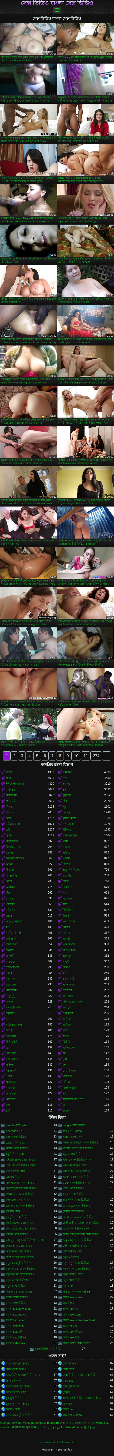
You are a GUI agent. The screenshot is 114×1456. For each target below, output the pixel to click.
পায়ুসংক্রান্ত (12, 841)
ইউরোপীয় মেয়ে (15, 784)
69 (7, 1019)
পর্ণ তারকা (68, 824)
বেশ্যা (9, 881)
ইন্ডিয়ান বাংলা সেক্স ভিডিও (78, 1148)
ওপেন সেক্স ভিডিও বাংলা (77, 1182)
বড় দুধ (66, 784)
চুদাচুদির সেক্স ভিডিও (18, 1217)
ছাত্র (8, 1047)
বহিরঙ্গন (10, 910)
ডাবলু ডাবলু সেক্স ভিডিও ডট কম (25, 1240)
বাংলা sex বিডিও (72, 1331)
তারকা (9, 915)
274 (96, 756)
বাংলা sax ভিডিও (16, 1303)
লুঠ (64, 807)
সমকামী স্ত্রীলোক (15, 858)
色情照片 (89, 1427)
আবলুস (67, 956)
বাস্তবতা (10, 961)
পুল (65, 1093)
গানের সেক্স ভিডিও (73, 1194)
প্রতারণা (67, 1076)
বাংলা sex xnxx (15, 1326)
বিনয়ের (10, 870)
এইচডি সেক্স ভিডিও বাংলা (77, 1159)
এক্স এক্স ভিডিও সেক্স (75, 1165)
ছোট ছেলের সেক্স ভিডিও (20, 1222)
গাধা (8, 778)
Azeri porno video (11, 1422)
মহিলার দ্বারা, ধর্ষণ (73, 1001)
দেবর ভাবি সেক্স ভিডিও (19, 1245)
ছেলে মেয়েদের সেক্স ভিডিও (78, 1217)
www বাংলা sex (15, 1142)
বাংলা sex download (18, 1308)
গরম (65, 841)
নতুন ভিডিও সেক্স (73, 1274)
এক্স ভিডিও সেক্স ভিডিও (76, 1171)
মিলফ (9, 807)
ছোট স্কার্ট (11, 1053)
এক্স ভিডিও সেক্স (15, 1171)
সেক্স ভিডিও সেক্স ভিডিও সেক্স (23, 1375)
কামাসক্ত (11, 887)
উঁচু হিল (10, 1013)
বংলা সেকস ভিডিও (17, 1297)
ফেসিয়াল (11, 938)
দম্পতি (10, 1001)
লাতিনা (67, 1019)
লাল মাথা (11, 944)
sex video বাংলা (15, 1131)
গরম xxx (68, 1380)
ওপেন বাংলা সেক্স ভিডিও (77, 1177)
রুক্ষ (8, 1105)
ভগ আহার (12, 1059)
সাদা (65, 778)
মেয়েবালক (12, 1082)
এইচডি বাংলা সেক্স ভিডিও (21, 1159)
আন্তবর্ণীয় (11, 875)
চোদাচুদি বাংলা (14, 1380)
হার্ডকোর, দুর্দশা (14, 1024)
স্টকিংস (67, 829)
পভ (65, 893)
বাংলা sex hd (70, 1308)
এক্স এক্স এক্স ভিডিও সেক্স (20, 1165)
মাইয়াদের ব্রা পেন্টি (73, 1099)
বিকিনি (66, 1042)
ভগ (65, 789)
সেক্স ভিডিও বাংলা (16, 1392)
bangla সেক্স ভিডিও (74, 1125)
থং (64, 973)
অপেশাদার (68, 898)
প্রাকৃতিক (67, 887)
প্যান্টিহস (10, 1099)
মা (7, 927)
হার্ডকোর (11, 789)
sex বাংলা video (72, 1131)
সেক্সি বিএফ (69, 1363)
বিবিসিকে (68, 910)
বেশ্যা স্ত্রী (67, 990)
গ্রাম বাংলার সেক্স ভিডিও (20, 1205)
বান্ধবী (66, 938)
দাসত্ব (9, 973)
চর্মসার (66, 933)
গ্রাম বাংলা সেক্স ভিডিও (76, 1200)
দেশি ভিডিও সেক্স (72, 1251)
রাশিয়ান (67, 1024)
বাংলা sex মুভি (71, 1337)
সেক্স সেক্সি (68, 1369)
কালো (9, 864)
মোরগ (66, 967)
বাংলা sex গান (71, 1326)
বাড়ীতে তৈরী (13, 933)
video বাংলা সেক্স (73, 1136)
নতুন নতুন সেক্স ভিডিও (76, 1263)
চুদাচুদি (66, 1392)
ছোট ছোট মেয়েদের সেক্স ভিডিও (81, 1222)
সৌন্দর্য (66, 864)
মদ (64, 1053)
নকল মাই (11, 1036)
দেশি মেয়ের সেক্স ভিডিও (20, 1257)
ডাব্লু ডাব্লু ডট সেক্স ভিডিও (77, 1240)
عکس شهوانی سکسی (50, 1427)
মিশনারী (67, 812)
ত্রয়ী (8, 829)
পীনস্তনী (67, 772)
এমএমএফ (68, 984)
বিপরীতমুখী (69, 1087)
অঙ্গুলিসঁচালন (71, 870)
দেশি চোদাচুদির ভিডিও (75, 1245)
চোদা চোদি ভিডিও (16, 1369)
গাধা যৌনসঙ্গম (14, 921)
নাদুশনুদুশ (11, 996)
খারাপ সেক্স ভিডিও (73, 1188)
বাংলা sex (68, 1303)
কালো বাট (68, 979)
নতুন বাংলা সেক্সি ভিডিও (20, 1274)
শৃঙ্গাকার (10, 898)
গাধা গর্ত (11, 1093)
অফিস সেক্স (69, 1047)
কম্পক (9, 1030)
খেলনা (10, 852)
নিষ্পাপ (10, 812)
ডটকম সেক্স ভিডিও (17, 1234)
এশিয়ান (10, 904)
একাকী (66, 858)
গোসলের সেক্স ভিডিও (18, 1200)
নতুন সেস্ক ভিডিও (16, 1286)
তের (8, 818)
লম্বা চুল (67, 1007)
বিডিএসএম (12, 967)
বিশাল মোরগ (13, 847)
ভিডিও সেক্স (13, 1409)
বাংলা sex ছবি (14, 1331)
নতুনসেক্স (68, 1286)
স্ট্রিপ (8, 893)
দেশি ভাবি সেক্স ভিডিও (19, 1251)
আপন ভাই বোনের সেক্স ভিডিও (80, 1142)
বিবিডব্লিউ (12, 1042)
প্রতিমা (66, 1082)
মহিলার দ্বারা (13, 824)
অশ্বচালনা (11, 795)
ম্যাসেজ (10, 1087)
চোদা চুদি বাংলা (71, 1386)
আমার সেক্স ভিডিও (17, 1148)
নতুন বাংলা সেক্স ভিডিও (76, 1268)
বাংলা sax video (72, 1297)
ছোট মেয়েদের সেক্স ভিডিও (21, 1228)
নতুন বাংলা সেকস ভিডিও (20, 1268)
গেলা (9, 1076)
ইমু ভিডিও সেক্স (15, 1154)
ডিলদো (10, 950)
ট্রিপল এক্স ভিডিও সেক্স (76, 1228)
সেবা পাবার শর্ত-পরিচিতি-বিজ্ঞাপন (57, 1442)
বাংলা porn (69, 1409)
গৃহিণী (66, 961)
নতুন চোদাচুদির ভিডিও (19, 1263)
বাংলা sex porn (72, 1314)
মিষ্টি (65, 904)
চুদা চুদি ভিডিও (14, 1398)
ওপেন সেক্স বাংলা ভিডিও (20, 1182)
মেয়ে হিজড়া (70, 1070)
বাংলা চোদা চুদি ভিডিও (19, 1386)
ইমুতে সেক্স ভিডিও (73, 1154)
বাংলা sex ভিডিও (16, 1337)
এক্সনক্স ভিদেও (14, 1177)
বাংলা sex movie (16, 1314)
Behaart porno (74, 1427)
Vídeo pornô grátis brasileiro (41, 1422)
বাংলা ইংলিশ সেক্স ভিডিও (48, 1349)
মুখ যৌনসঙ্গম (13, 1007)
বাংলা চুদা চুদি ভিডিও (18, 1363)
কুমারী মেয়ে (69, 818)
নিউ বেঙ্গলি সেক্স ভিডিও (76, 1291)
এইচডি (66, 852)
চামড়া (66, 881)
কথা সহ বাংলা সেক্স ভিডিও (21, 1188)
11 (86, 756)
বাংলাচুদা (68, 1403)
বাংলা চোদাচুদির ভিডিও (19, 1415)
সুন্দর (9, 835)
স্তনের (66, 1036)
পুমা (65, 1059)
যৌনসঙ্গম (11, 990)
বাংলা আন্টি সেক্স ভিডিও (77, 1343)
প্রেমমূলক (68, 1013)
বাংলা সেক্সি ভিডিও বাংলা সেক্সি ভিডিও (83, 1398)
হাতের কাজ (69, 950)
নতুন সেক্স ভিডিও (73, 1280)
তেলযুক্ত (11, 984)
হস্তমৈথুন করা (70, 835)
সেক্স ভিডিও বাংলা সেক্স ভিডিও (57, 3)
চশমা (65, 1030)
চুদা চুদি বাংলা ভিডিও (18, 1403)
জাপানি (10, 956)
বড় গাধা (10, 979)
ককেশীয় (67, 875)
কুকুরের (67, 795)
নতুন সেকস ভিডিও (17, 1280)
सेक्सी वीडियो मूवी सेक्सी (24, 1427)
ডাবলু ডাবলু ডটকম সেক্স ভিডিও (81, 1234)
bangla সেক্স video (17, 1125)
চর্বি (8, 1110)
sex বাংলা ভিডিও (16, 1136)
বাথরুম (67, 1110)
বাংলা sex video (15, 1320)
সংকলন (67, 847)
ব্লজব (9, 772)
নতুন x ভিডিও (71, 1257)
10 (76, 756)
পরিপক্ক (10, 1065)
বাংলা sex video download (79, 1320)
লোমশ (66, 927)
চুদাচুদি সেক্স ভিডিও (73, 1211)
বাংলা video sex (15, 1343)
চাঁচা (65, 801)
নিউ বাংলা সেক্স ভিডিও (19, 1291)
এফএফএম (69, 944)
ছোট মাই (11, 801)
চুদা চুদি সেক (13, 1211)
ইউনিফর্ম (11, 1070)
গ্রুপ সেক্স (68, 996)
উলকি (66, 915)
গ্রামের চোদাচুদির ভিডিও (76, 1205)
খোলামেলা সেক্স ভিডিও (19, 1194)
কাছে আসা (69, 921)
